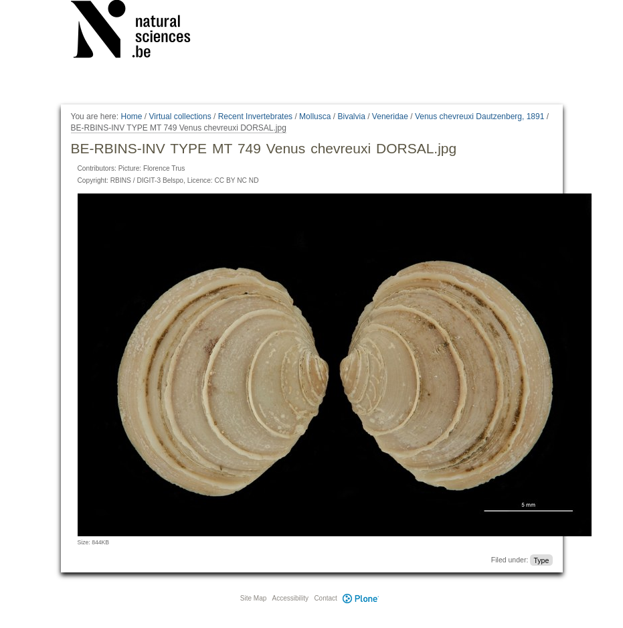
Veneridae (390, 116)
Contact (325, 598)
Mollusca (315, 116)
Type (541, 560)
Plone (361, 598)
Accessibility (290, 598)
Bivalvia (351, 116)
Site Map (253, 598)
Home (131, 116)
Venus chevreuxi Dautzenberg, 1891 (479, 116)
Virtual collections (180, 116)
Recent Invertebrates (255, 116)
